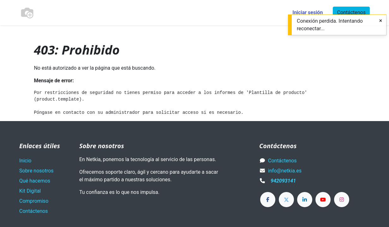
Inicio (25, 161)
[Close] (380, 21)
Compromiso (33, 201)
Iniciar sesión (307, 12)
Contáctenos (351, 12)
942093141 (283, 181)
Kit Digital (30, 191)
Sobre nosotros (36, 171)
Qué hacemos (34, 181)
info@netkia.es (285, 171)
